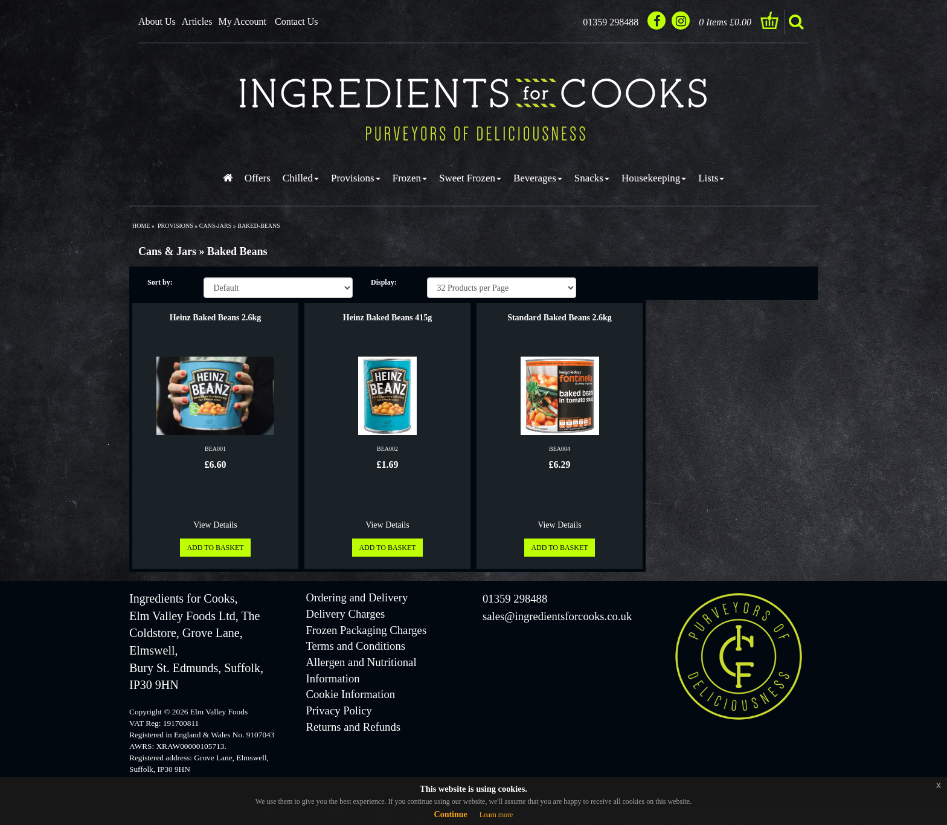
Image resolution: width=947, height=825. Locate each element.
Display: (384, 282)
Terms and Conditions (356, 645)
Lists (711, 178)
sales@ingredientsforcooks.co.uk (557, 616)
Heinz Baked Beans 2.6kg (216, 317)
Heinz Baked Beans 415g (387, 317)
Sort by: (160, 282)
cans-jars (215, 225)
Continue (450, 814)
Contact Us (296, 21)
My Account (242, 21)
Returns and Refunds (353, 726)
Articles (197, 21)
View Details (215, 524)
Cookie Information (351, 694)
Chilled (301, 178)
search (796, 22)
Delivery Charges (345, 613)
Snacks (591, 178)
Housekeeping (653, 178)
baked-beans (258, 225)
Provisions (355, 178)
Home (141, 225)
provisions (175, 225)
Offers (258, 178)
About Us (157, 21)
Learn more (496, 814)
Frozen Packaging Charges (366, 630)
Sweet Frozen (470, 178)
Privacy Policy (339, 710)
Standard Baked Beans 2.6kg (559, 317)
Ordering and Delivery (357, 597)
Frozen (410, 178)
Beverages (537, 178)
